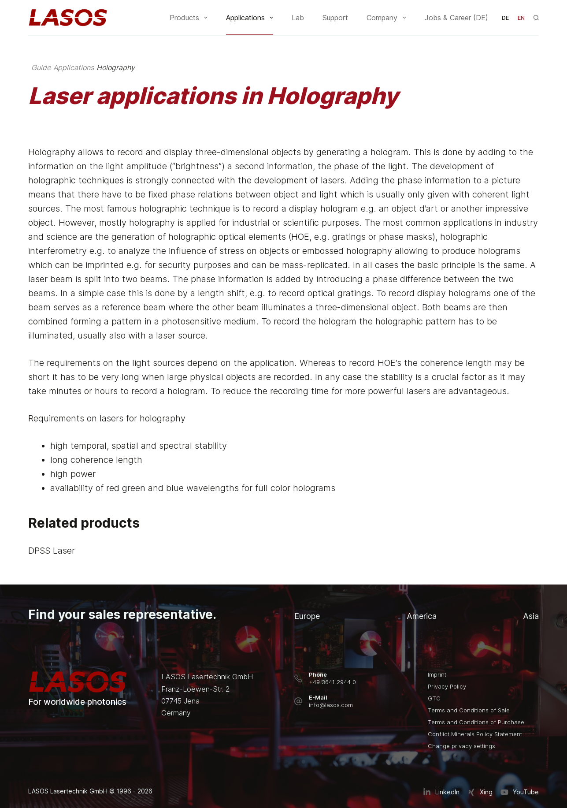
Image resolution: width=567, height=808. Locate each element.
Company (388, 17)
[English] (521, 18)
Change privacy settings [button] (461, 745)
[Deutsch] (505, 18)
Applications (251, 17)
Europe (307, 616)
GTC (434, 698)
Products (190, 17)
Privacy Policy (447, 686)
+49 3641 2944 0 (332, 681)
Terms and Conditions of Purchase (476, 722)
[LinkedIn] (441, 792)
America (422, 616)
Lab (298, 17)
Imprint (437, 674)
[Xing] (480, 792)
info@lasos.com (331, 704)
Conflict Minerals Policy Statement (475, 733)
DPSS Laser (51, 551)
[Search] (536, 17)
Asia (531, 616)
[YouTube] (519, 792)
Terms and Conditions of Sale (469, 710)
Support (335, 17)
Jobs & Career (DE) (456, 17)
